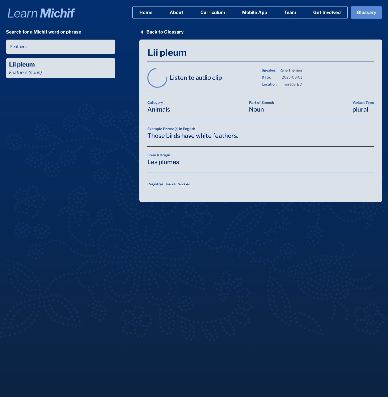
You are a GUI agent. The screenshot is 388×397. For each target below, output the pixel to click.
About (176, 12)
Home (146, 12)
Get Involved (327, 12)
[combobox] (60, 47)
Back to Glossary (161, 32)
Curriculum (212, 12)
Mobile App (254, 12)
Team (290, 12)
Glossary (366, 12)
